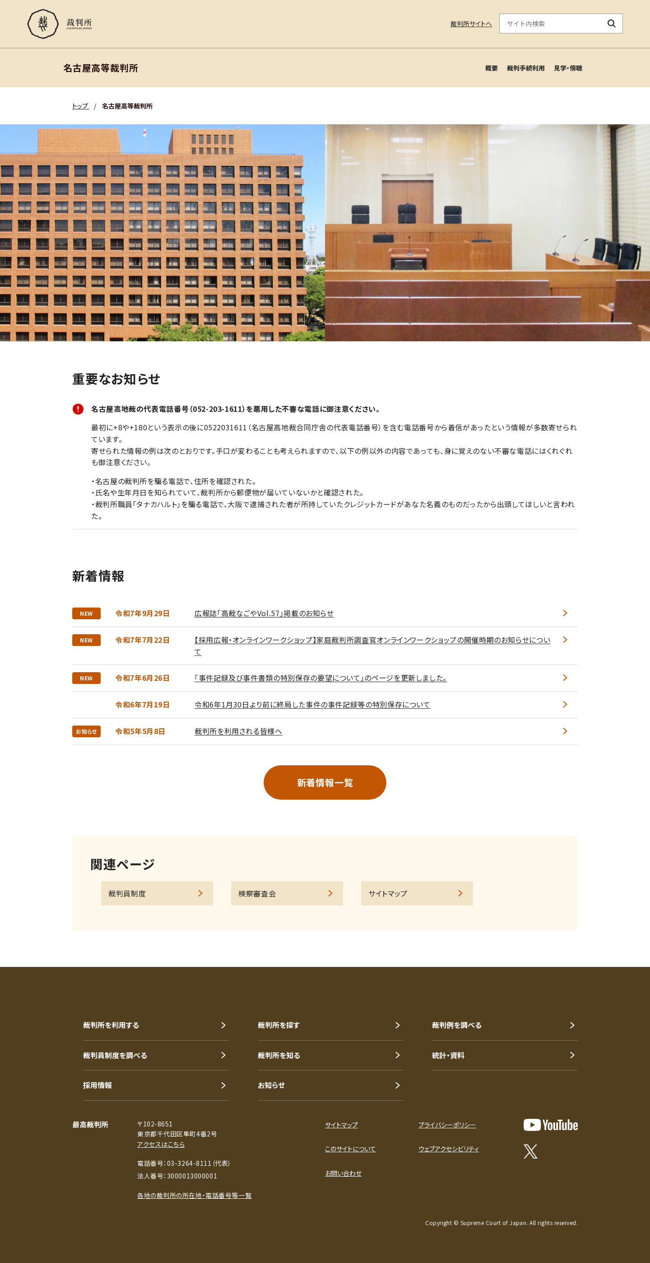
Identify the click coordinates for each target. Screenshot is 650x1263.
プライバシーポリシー (447, 1124)
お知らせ (271, 1084)
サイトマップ (388, 893)
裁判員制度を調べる (115, 1055)
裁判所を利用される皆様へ (239, 731)
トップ (80, 105)
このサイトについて (350, 1148)
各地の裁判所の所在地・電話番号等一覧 (194, 1195)
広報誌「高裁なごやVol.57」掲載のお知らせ (264, 613)
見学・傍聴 (568, 67)
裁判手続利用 (526, 67)
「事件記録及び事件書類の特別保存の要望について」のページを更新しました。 (321, 677)
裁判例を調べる (457, 1024)
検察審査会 (257, 893)
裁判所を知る (279, 1055)
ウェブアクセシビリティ (448, 1148)
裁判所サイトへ (471, 23)
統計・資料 (448, 1055)
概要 (491, 67)
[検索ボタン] (611, 23)
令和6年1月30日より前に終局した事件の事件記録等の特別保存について (313, 704)
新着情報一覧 (325, 782)
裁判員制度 (127, 893)
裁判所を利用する (111, 1024)
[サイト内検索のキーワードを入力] (550, 23)
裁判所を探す (279, 1024)
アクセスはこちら (161, 1144)
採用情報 (97, 1084)
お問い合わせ (343, 1173)
